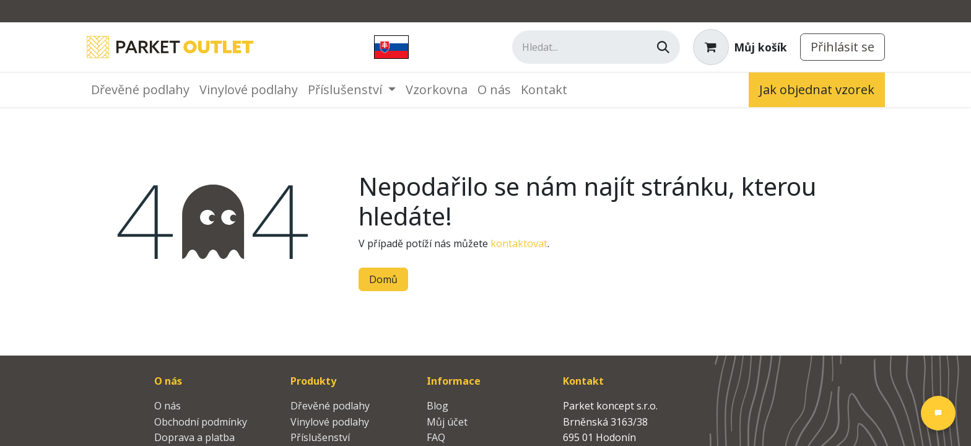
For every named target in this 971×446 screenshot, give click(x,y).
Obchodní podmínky (200, 422)
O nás (167, 406)
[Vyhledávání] (663, 47)
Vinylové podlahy (329, 422)
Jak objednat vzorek (816, 89)
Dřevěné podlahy (330, 406)
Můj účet (447, 422)
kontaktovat (518, 243)
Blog (437, 406)
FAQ (436, 437)
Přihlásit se (842, 46)
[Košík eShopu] (740, 47)
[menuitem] (140, 90)
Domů (383, 279)
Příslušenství (320, 437)
